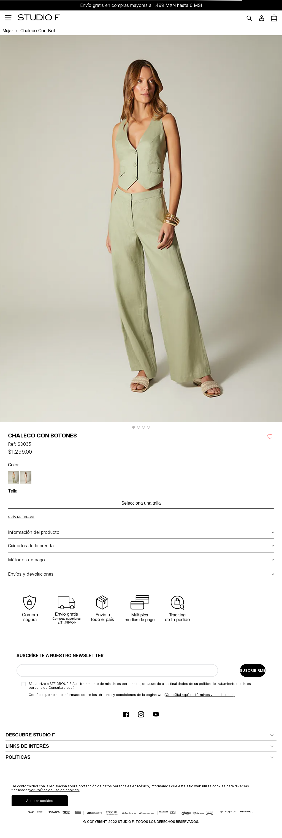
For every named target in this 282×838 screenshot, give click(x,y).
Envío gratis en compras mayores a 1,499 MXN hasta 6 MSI (141, 5)
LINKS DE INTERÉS (27, 746)
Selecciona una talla (141, 503)
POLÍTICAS (18, 757)
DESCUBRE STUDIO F (30, 735)
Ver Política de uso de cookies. (54, 790)
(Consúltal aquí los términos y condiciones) (200, 695)
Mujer (8, 31)
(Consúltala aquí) (60, 687)
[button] (133, 427)
